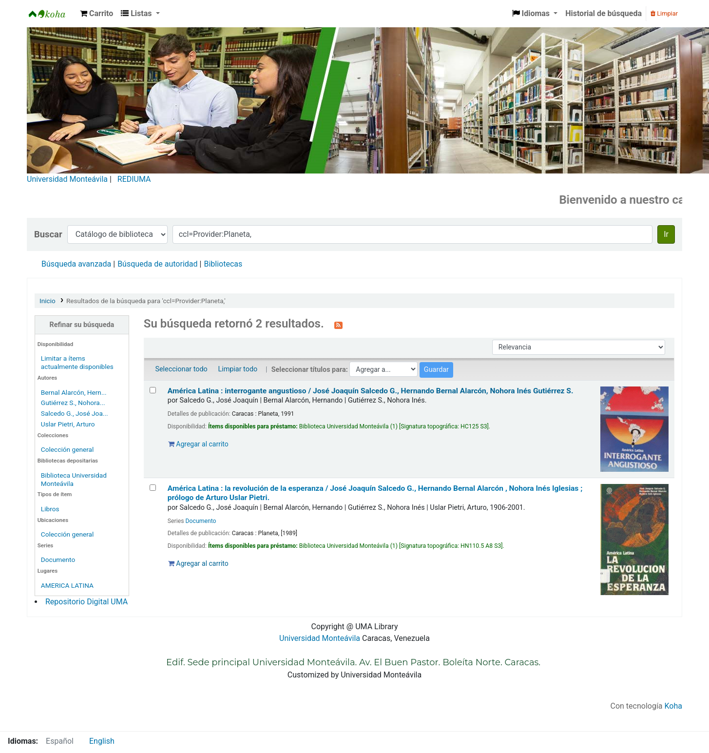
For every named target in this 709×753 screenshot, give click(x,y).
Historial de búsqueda (603, 13)
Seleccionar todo (181, 369)
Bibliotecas (223, 264)
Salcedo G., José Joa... (74, 413)
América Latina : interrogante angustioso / (371, 390)
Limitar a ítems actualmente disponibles (77, 362)
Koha (673, 706)
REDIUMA (134, 179)
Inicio (47, 301)
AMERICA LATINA (67, 585)
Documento (58, 559)
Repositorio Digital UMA (86, 601)
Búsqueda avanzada (76, 264)
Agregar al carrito (198, 444)
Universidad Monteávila (67, 179)
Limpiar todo (237, 369)
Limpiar (664, 13)
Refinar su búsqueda (82, 325)
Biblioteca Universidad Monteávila (51, 13)
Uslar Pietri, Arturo (68, 424)
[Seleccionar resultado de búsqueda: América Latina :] (153, 390)
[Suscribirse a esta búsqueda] (338, 324)
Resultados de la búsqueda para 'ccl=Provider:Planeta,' (146, 301)
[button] (96, 13)
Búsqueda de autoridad (157, 264)
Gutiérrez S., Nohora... (73, 402)
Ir (666, 234)
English (102, 741)
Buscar (48, 234)
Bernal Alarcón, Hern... (74, 392)
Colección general (67, 449)
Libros (50, 509)
